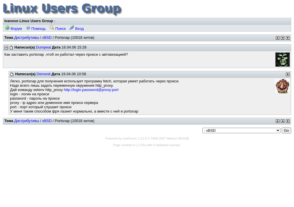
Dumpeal (43, 47)
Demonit (44, 74)
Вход (76, 28)
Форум (13, 28)
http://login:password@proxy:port (91, 90)
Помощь (36, 28)
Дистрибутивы (26, 37)
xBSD (47, 37)
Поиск (58, 28)
